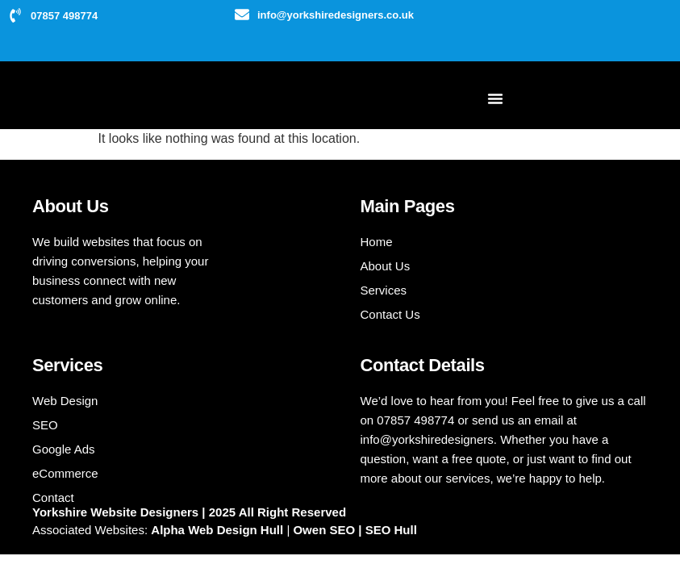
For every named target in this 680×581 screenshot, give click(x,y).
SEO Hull (391, 530)
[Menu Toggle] (495, 98)
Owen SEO (325, 530)
